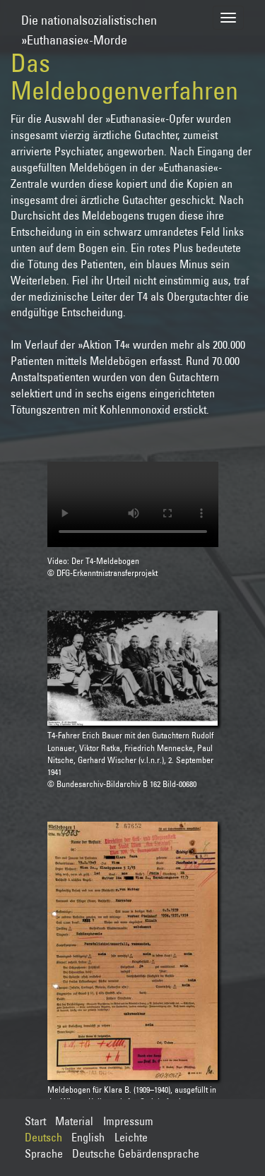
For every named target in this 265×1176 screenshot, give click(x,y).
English (88, 1137)
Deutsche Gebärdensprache (135, 1153)
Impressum (128, 1121)
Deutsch (43, 1137)
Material (74, 1121)
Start (35, 1121)
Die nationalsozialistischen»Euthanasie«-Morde (89, 23)
